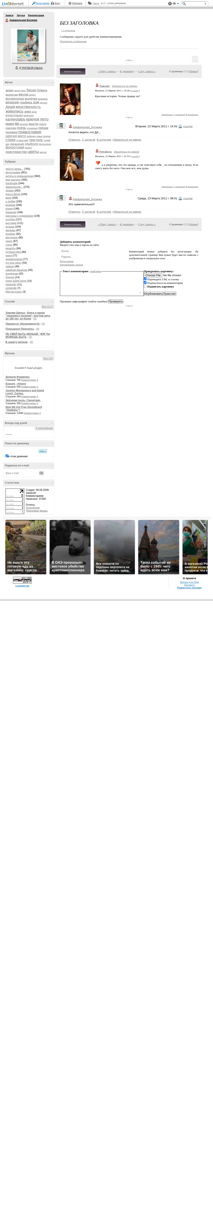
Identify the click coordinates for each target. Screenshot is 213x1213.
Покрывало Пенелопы (20, 328)
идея (34, 111)
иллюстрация (14, 115)
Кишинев (11, 212)
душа (10, 107)
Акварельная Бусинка (7, 20)
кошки (9, 208)
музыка (10, 226)
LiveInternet (13, 4)
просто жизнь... (14, 168)
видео (32, 94)
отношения (32, 128)
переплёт (11, 284)
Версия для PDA (189, 582)
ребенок (31, 136)
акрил (10, 90)
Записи (9, 15)
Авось (95, 3)
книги (9, 255)
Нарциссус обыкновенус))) (23, 323)
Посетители (33, 507)
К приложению (44, 428)
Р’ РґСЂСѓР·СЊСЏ (31, 68)
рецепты (11, 248)
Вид (176, 4)
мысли (34, 124)
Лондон (10, 277)
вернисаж (12, 94)
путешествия (13, 252)
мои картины (13, 179)
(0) (35, 318)
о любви (10, 201)
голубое (10, 219)
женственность (28, 107)
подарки (12, 132)
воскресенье (15, 98)
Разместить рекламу (189, 587)
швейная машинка (16, 270)
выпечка (31, 98)
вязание (12, 102)
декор (9, 241)
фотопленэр (45, 144)
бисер (31, 90)
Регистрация (42, 3)
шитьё (43, 152)
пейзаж (43, 128)
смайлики (95, 271)
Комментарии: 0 (29, 380)
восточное (12, 237)
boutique (10, 233)
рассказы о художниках (19, 215)
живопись (14, 111)
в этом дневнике (18, 456)
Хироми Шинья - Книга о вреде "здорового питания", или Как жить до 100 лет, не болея (28, 315)
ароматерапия (14, 259)
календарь (16, 119)
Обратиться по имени (127, 139)
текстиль (36, 140)
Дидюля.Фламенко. (18, 376)
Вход (57, 3)
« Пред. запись (107, 71)
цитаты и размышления (20, 176)
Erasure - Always (16, 383)
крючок (32, 119)
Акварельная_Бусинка (87, 127)
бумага (42, 90)
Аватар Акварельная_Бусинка (28, 45)
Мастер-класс (14, 291)
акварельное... (14, 186)
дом (36, 102)
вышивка (43, 99)
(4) (31, 342)
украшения (17, 144)
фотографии (13, 172)
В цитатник (192, 114)
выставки (11, 223)
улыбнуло (31, 144)
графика (26, 102)
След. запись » (147, 71)
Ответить (167, 114)
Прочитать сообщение (73, 41)
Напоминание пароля (71, 264)
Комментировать (72, 71)
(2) (30, 336)
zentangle (11, 288)
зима (27, 111)
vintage (10, 190)
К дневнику (127, 71)
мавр (10, 124)
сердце (47, 136)
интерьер (28, 115)
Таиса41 (104, 86)
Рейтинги (77, 3)
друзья (43, 102)
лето (44, 119)
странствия (22, 140)
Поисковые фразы (36, 510)
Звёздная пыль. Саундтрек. (23, 400)
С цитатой (179, 114)
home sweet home (16, 280)
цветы (33, 151)
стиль (9, 244)
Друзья (21, 15)
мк (17, 124)
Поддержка (170, 4)
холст (28, 147)
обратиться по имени (124, 86)
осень (21, 128)
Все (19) (48, 358)
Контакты (189, 585)
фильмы (11, 230)
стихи (10, 140)
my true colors (14, 262)
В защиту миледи (17, 342)
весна (23, 94)
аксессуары (20, 90)
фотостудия (15, 147)
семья (39, 136)
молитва (24, 124)
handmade (12, 183)
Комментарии (36, 15)
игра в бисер (13, 194)
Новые (193, 71)
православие (29, 132)
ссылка (134, 90)
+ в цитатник (68, 30)
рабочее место (16, 136)
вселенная (12, 273)
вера (8, 197)
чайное (10, 266)
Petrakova (105, 151)
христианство (16, 152)
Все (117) (47, 306)
